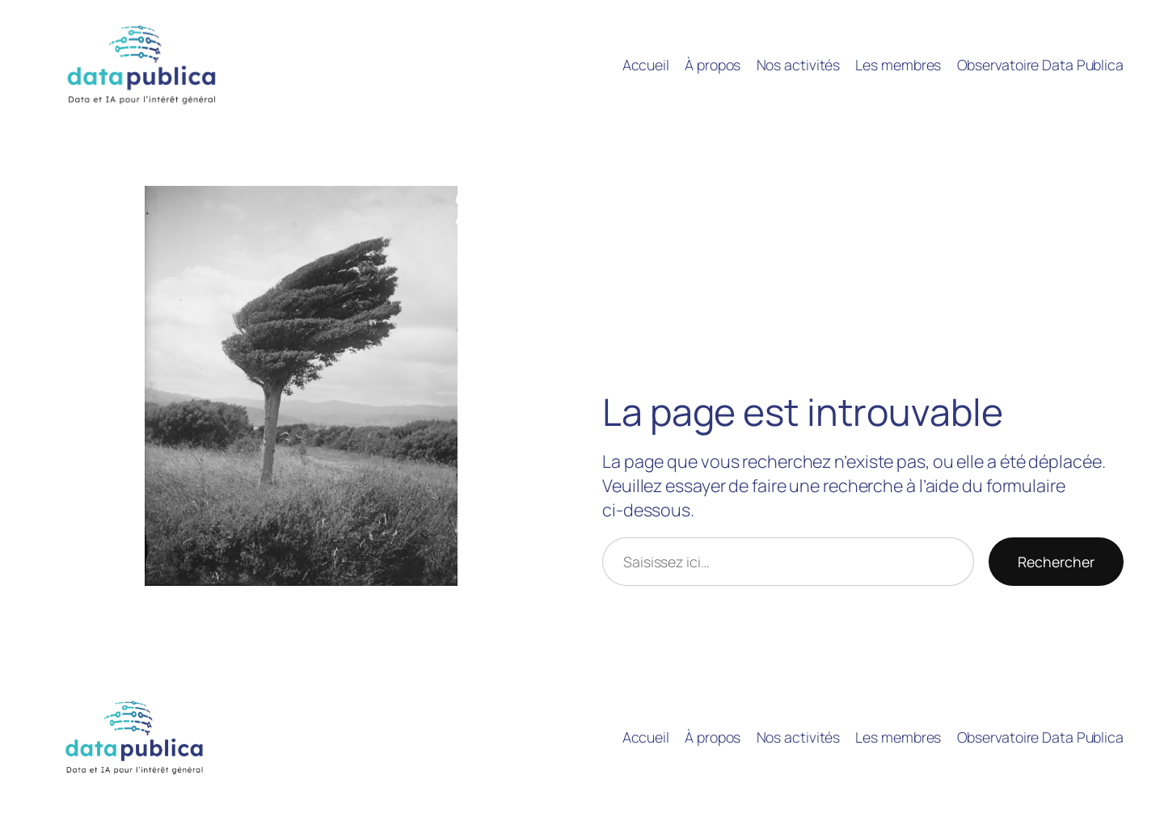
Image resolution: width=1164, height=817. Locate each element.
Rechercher (1056, 561)
